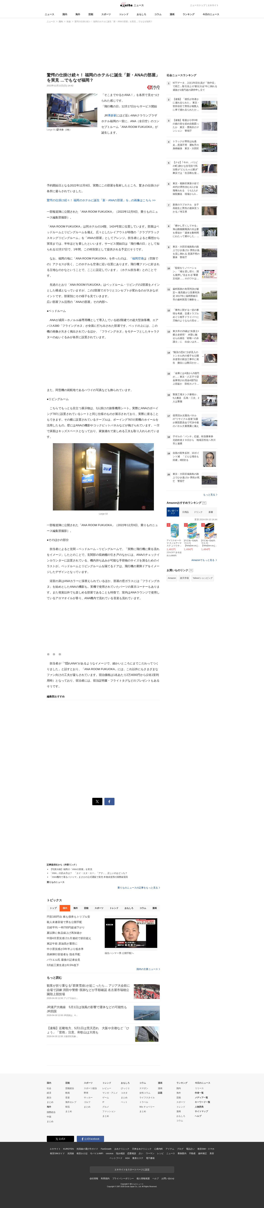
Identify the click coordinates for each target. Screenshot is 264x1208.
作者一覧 (199, 1093)
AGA (127, 1158)
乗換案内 (182, 1153)
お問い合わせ (167, 1178)
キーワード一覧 (202, 1102)
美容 (212, 1153)
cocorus (109, 1153)
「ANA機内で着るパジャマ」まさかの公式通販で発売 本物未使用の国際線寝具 (89, 877)
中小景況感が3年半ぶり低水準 (65, 949)
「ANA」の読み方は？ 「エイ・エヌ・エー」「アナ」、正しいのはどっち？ (88, 873)
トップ (53, 908)
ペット (124, 1102)
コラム (157, 14)
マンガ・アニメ (110, 1093)
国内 (64, 14)
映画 (67, 1093)
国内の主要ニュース (148, 969)
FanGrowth (106, 1149)
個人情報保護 (143, 1178)
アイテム (170, 1149)
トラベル (143, 1102)
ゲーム (105, 1097)
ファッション (109, 1111)
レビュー (106, 1088)
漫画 (172, 14)
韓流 (67, 1107)
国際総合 (51, 1112)
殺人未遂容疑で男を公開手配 (64, 922)
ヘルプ (198, 1116)
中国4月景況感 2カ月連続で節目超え (69, 938)
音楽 (67, 1097)
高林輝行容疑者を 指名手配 (63, 954)
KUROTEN (68, 1149)
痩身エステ (137, 1158)
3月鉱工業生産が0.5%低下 (63, 965)
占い (141, 1153)
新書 (211, 512)
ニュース (49, 14)
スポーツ (106, 14)
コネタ (124, 1093)
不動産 (192, 1153)
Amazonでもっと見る (202, 560)
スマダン (143, 1088)
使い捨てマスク (173, 512)
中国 (49, 1116)
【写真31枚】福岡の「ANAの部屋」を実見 (71, 869)
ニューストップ (197, 5)
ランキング (188, 14)
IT (103, 1102)
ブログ (180, 1149)
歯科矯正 (202, 1153)
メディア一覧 (201, 1097)
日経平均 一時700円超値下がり (66, 927)
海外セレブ (70, 1102)
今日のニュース (211, 14)
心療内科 (158, 1149)
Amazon (172, 578)
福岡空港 (138, 258)
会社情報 (94, 1178)
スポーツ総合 (90, 1088)
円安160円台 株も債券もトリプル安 (68, 916)
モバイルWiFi (96, 1153)
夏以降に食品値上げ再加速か (64, 932)
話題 (160, 1093)
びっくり (125, 1088)
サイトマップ (201, 1111)
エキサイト (213, 5)
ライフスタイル (147, 1097)
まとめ (50, 1102)
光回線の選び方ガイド (87, 1149)
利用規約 (105, 1178)
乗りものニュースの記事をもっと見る (139, 887)
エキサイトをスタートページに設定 (132, 1169)
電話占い (190, 1149)
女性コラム (144, 1093)
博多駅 (112, 115)
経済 (49, 1093)
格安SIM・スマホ (205, 1149)
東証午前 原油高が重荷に (62, 943)
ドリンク (198, 512)
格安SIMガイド (57, 1153)
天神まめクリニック (142, 1149)
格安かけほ (82, 1153)
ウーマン (150, 1153)
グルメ (105, 1107)
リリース (199, 1088)
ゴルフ (87, 1102)
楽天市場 (184, 578)
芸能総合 (69, 1088)
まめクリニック (121, 1149)
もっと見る (210, 494)
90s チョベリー (147, 1107)
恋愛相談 (131, 1153)
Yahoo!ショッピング (203, 578)
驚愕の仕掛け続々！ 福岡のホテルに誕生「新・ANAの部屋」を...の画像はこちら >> (101, 200)
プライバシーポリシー (123, 1178)
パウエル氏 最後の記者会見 (63, 959)
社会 (49, 1088)
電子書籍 (150, 1158)
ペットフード (115, 1158)
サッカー (88, 1097)
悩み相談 (120, 1153)
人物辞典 (199, 1107)
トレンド (123, 14)
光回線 (70, 1153)
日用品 (185, 512)
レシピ (160, 1153)
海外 (77, 14)
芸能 (90, 14)
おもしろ (141, 14)
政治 (49, 1097)
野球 (86, 1093)
